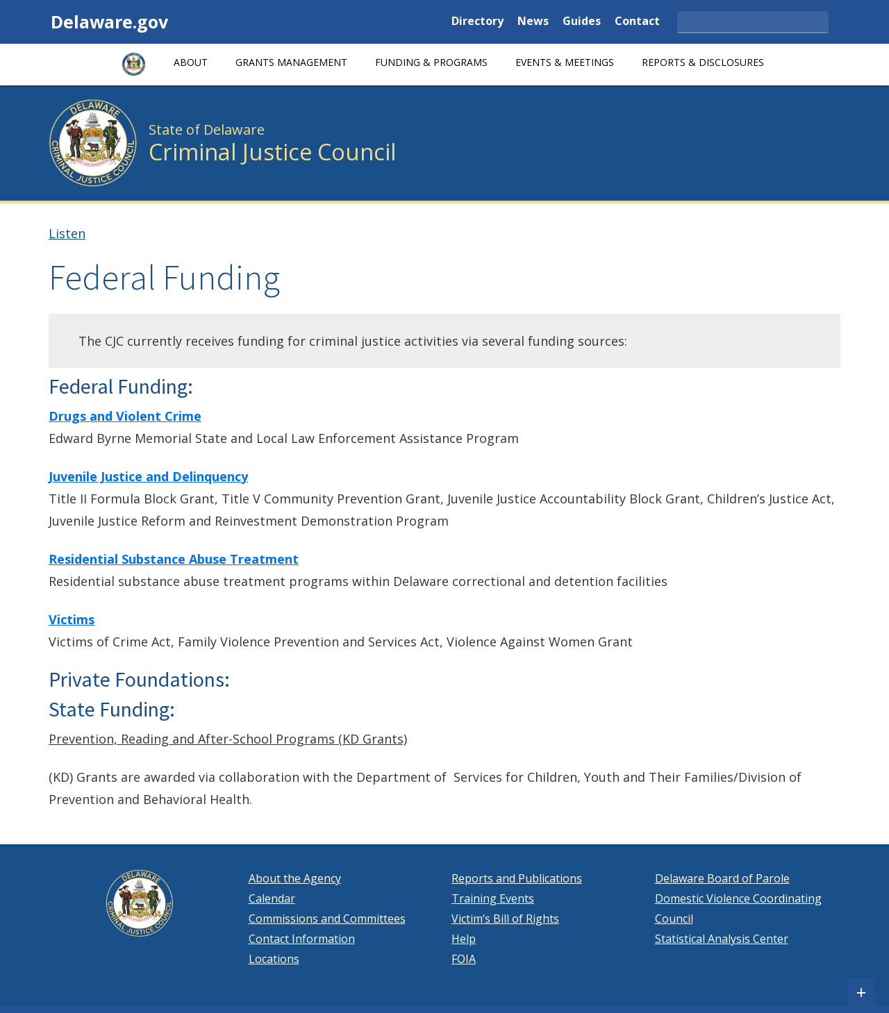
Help (463, 938)
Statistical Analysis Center (721, 938)
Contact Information (302, 938)
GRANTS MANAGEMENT (291, 62)
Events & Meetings (564, 62)
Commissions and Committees (327, 918)
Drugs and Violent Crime (125, 416)
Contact (637, 22)
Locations (274, 958)
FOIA (463, 958)
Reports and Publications (516, 878)
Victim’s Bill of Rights (505, 918)
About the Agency (295, 878)
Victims (71, 619)
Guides (582, 22)
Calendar (272, 898)
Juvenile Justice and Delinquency (148, 476)
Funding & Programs (431, 62)
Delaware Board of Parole (722, 878)
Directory (477, 22)
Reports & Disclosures (703, 62)
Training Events (492, 898)
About (191, 62)
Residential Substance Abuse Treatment (174, 559)
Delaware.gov (109, 21)
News (533, 22)
